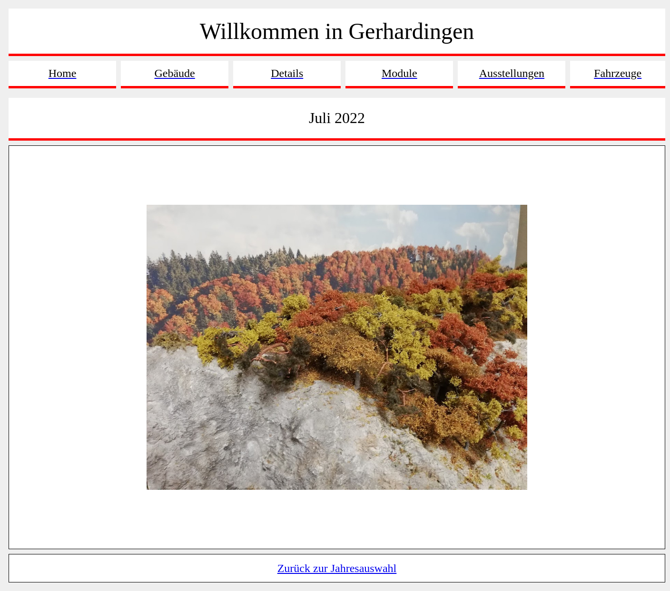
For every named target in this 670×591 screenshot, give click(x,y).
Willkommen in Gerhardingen (337, 31)
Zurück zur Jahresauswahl (337, 568)
